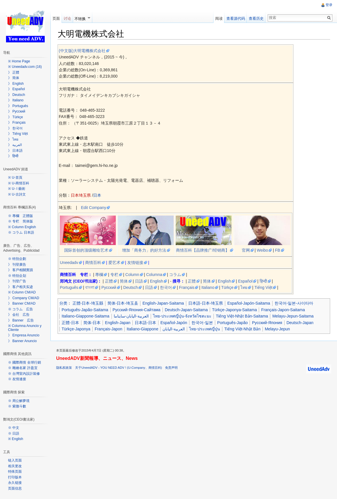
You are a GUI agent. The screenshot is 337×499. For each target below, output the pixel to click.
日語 (139, 281)
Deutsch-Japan (300, 322)
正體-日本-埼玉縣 (88, 303)
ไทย (243, 287)
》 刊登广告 (17, 281)
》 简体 (13, 78)
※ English (15, 439)
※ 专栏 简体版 (20, 221)
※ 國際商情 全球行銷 (24, 362)
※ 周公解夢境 (19, 401)
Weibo (262, 250)
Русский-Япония (267, 322)
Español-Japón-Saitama (248, 303)
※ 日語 (13, 433)
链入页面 (15, 460)
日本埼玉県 (81, 195)
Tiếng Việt (263, 287)
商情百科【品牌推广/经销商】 (202, 250)
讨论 (67, 18)
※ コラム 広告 (20, 309)
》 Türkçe (15, 117)
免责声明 (171, 367)
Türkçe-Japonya (76, 329)
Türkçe (227, 287)
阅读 (219, 18)
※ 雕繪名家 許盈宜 (23, 368)
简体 (124, 281)
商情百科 (93, 262)
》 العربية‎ (15, 145)
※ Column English (22, 227)
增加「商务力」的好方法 (144, 250)
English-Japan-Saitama (163, 303)
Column (132, 274)
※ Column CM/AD (22, 292)
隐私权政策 (64, 367)
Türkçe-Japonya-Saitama (234, 309)
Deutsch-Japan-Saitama (186, 309)
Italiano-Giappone (142, 329)
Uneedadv (69, 262)
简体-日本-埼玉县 (122, 303)
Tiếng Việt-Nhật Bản (242, 329)
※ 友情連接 (17, 379)
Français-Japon (108, 329)
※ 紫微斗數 (17, 406)
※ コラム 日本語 (21, 232)
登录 (329, 5)
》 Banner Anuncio (22, 341)
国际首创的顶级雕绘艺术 (86, 250)
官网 (246, 250)
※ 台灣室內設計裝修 (24, 374)
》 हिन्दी (13, 156)
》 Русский (16, 111)
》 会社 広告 (19, 315)
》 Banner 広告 (21, 320)
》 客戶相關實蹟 (20, 270)
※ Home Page (19, 61)
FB (277, 250)
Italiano (207, 287)
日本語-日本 (145, 322)
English (156, 281)
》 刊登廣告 (17, 265)
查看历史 (256, 18)
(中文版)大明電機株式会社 (82, 50)
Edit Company (93, 207)
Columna (154, 274)
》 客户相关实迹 (20, 287)
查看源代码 (235, 18)
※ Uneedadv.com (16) (25, 67)
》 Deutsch (16, 95)
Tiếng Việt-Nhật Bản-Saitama (242, 316)
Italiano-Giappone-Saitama (85, 316)
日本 (97, 195)
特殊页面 (15, 472)
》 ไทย (13, 139)
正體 (109, 281)
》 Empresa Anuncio (23, 335)
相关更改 (15, 466)
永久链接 (15, 483)
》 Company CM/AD (23, 298)
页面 (56, 18)
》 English (16, 84)
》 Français (17, 123)
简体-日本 (92, 322)
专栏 (114, 274)
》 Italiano (15, 100)
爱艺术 (114, 262)
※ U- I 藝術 (16, 189)
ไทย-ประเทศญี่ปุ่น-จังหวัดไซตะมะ (182, 316)
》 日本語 (15, 151)
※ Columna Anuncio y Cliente (25, 328)
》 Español (16, 89)
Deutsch (130, 287)
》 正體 (13, 72)
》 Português (18, 106)
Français (187, 287)
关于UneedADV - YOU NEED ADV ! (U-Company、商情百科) (118, 367)
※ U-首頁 (15, 177)
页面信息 (15, 488)
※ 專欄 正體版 (20, 216)
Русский (108, 287)
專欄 (99, 274)
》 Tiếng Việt (18, 134)
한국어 (166, 287)
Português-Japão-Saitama (85, 309)
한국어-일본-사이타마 (294, 303)
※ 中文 (13, 428)
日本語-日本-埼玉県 (205, 303)
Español (245, 281)
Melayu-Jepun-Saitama (293, 316)
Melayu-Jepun (277, 329)
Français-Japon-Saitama (283, 309)
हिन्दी (263, 281)
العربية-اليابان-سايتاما (131, 316)
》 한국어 (15, 128)
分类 (63, 303)
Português (69, 287)
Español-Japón (173, 322)
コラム (175, 274)
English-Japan (117, 322)
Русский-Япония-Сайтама (136, 309)
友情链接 (135, 262)
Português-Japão (232, 322)
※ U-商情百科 (18, 183)
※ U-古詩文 (17, 194)
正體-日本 (70, 322)
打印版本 (15, 477)
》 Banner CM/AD (22, 303)
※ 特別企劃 (17, 259)
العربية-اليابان (173, 329)
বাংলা (89, 287)
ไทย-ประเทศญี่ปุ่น (204, 329)
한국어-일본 (202, 322)
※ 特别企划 (17, 276)
